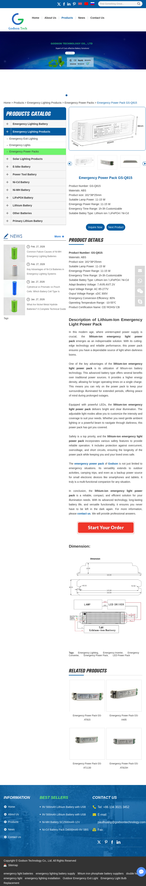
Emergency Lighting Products (44, 102)
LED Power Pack (121, 655)
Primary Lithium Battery (28, 220)
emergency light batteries (19, 873)
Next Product (116, 227)
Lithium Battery (22, 205)
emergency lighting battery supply (56, 873)
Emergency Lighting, (88, 652)
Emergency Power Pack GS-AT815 (87, 717)
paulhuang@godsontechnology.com (122, 822)
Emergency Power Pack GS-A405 (124, 717)
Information (17, 797)
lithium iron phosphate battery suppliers (101, 873)
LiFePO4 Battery (23, 197)
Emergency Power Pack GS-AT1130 (87, 765)
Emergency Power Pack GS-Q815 (117, 102)
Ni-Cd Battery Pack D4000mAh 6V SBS (65, 829)
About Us (50, 17)
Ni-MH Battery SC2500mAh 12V (61, 822)
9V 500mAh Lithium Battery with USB (64, 814)
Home (35, 17)
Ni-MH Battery (21, 189)
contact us (104, 797)
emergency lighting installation (43, 878)
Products (67, 17)
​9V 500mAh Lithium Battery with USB (64, 806)
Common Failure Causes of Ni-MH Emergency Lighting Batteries (44, 254)
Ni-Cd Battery (21, 182)
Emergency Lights (19, 145)
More (57, 236)
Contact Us (97, 17)
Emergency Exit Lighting (23, 138)
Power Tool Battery (25, 174)
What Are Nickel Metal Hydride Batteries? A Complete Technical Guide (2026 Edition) (46, 307)
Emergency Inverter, (113, 652)
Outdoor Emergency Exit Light (81, 878)
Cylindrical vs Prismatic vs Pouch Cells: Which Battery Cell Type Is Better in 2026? (43, 290)
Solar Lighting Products (28, 158)
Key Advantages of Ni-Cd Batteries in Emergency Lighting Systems (45, 271)
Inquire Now (95, 227)
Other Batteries (22, 213)
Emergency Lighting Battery (30, 123)
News (81, 17)
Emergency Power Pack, (96, 655)
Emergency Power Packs (79, 102)
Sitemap (13, 865)
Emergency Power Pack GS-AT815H (124, 765)
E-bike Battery (21, 166)
